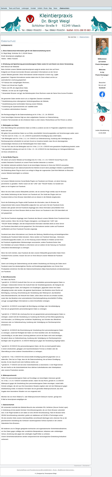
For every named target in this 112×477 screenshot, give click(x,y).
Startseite (4, 8)
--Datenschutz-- (64, 8)
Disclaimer (86, 465)
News (55, 8)
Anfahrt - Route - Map (45, 8)
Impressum (77, 465)
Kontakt (33, 8)
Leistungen (25, 8)
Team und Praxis (14, 8)
